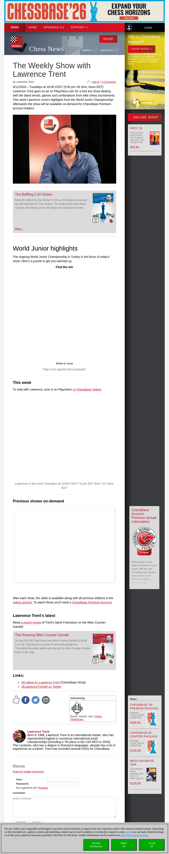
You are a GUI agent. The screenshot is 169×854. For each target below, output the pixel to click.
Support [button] (79, 27)
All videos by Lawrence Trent (40, 682)
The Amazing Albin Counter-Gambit (42, 635)
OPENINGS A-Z (53, 27)
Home (32, 27)
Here (129, 831)
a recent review (31, 622)
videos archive (22, 602)
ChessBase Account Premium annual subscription (144, 515)
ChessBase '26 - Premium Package (144, 706)
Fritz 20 (136, 128)
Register (43, 787)
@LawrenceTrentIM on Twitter (41, 686)
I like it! (95, 81)
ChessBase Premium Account (91, 602)
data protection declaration (134, 835)
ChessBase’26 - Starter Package (144, 734)
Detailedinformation (96, 845)
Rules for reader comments (28, 771)
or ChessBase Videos (87, 389)
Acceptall (151, 845)
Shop (15, 27)
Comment (19, 793)
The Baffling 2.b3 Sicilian (34, 194)
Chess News (46, 49)
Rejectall (124, 845)
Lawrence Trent (38, 731)
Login (148, 27)
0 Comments (108, 81)
